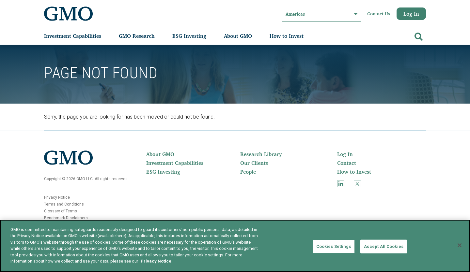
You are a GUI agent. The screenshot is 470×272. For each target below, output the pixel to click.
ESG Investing (163, 171)
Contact (346, 163)
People (248, 171)
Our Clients (254, 163)
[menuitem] (79, 36)
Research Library (261, 154)
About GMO (160, 154)
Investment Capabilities (174, 163)
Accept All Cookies (383, 246)
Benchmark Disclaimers (66, 218)
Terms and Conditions (64, 204)
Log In (411, 13)
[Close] (459, 245)
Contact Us (378, 14)
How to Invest (354, 171)
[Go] (418, 35)
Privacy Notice (57, 197)
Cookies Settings (333, 246)
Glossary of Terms (60, 211)
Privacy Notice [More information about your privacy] (156, 261)
